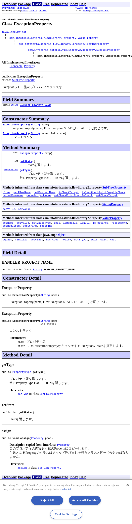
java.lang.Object (14, 32)
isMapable (70, 234)
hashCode (52, 252)
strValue (24, 219)
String (14, 110)
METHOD (43, 11)
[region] (66, 501)
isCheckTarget (69, 201)
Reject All (47, 500)
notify (66, 252)
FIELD (24, 11)
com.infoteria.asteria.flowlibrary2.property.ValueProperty (53, 39)
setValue (9, 219)
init (57, 234)
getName (8, 234)
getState (26, 169)
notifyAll (81, 252)
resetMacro (119, 234)
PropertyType (11, 178)
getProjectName (44, 201)
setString (30, 237)
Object (61, 246)
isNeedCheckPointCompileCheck (103, 201)
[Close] (127, 484)
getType (25, 179)
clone (6, 201)
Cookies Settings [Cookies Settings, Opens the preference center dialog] (66, 514)
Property (29, 71)
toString (46, 237)
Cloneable (16, 71)
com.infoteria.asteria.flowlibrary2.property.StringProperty (64, 47)
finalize (21, 252)
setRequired (11, 237)
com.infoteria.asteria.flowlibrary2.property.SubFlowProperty (74, 54)
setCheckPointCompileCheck (73, 205)
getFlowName (22, 201)
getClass (36, 252)
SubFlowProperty (23, 85)
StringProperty (112, 214)
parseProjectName (38, 205)
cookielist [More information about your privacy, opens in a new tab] (66, 488)
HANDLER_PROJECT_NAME (35, 111)
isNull (85, 234)
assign (24, 161)
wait (94, 252)
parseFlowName (13, 205)
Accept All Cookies (85, 500)
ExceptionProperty (16, 131)
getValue (23, 234)
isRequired (100, 234)
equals (7, 252)
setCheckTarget (106, 205)
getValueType (41, 234)
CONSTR (32, 11)
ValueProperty (112, 228)
